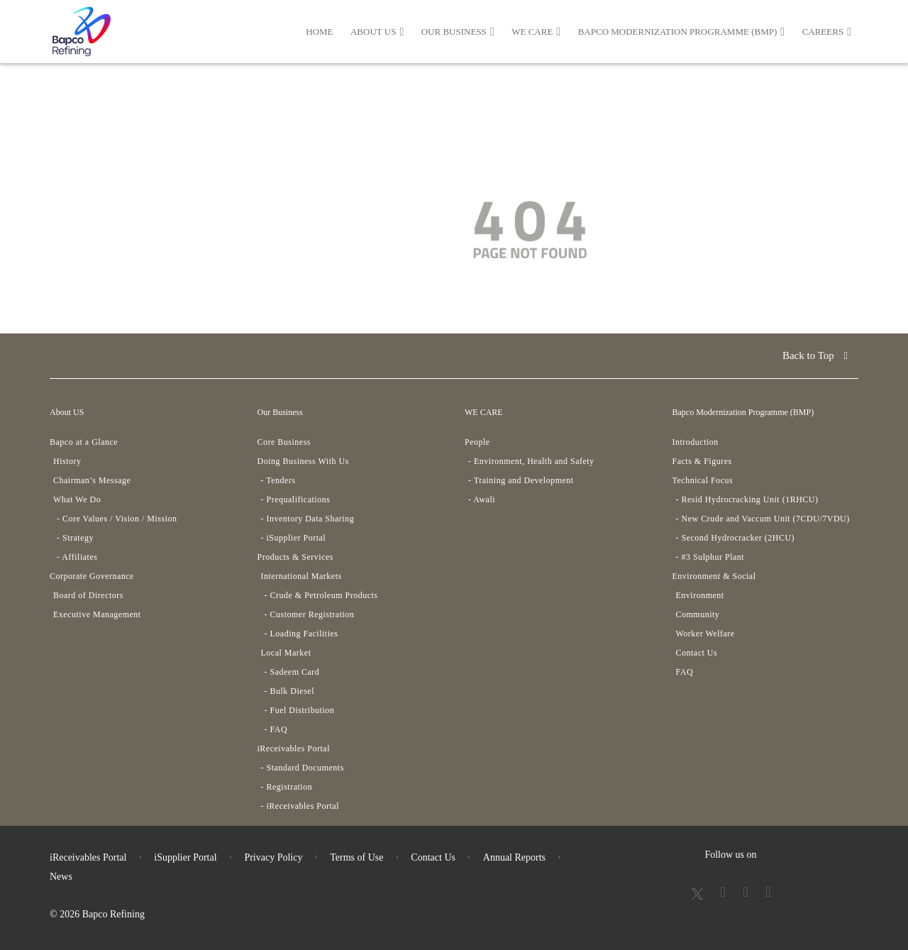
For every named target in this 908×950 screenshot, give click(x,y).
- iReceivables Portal (300, 806)
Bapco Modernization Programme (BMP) (681, 32)
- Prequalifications (296, 499)
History (67, 461)
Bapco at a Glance (84, 442)
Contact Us (697, 653)
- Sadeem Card (292, 672)
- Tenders (278, 480)
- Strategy (75, 538)
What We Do (77, 499)
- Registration (287, 787)
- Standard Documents (302, 768)
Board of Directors (88, 595)
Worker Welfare (705, 634)
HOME (319, 31)
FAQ (685, 672)
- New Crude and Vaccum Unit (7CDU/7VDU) (763, 519)
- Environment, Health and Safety (531, 461)
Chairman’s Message (92, 480)
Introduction (695, 442)
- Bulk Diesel (290, 691)
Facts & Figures (702, 461)
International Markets (301, 576)
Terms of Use (356, 857)
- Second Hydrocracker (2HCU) (735, 538)
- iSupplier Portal (293, 538)
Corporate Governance (92, 576)
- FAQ (276, 729)
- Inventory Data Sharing (308, 519)
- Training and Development (521, 480)
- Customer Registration (310, 614)
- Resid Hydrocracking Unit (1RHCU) (747, 499)
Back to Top (815, 355)
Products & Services (296, 557)
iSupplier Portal (185, 857)
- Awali (481, 499)
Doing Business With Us (303, 461)
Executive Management (97, 614)
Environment (700, 595)
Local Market (286, 653)
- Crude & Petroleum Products (321, 595)
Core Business (284, 442)
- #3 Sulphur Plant (710, 557)
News (61, 876)
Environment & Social (714, 576)
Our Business (457, 32)
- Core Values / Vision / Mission (117, 519)
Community (698, 614)
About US (377, 32)
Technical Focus (702, 480)
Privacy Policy (273, 857)
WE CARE (535, 32)
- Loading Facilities (301, 634)
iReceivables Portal (294, 748)
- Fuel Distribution (300, 710)
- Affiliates (77, 557)
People (477, 442)
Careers (826, 32)
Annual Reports (514, 857)
